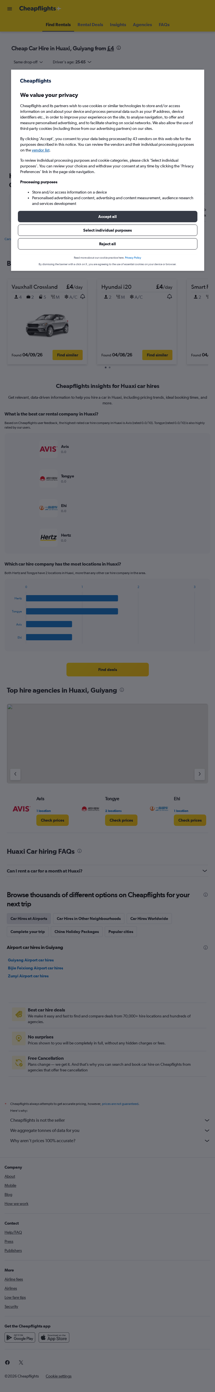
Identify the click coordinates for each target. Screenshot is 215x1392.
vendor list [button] (40, 150)
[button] (107, 216)
